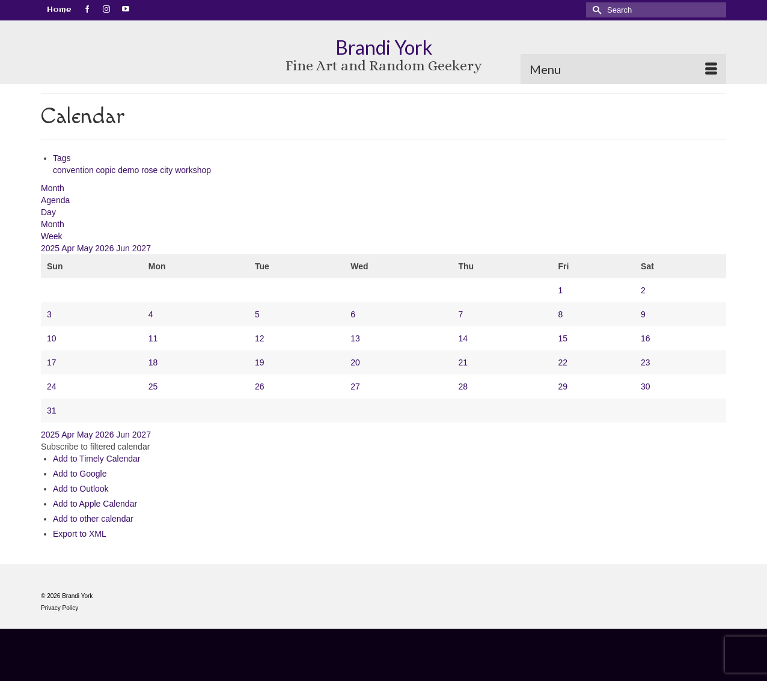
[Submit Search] (595, 9)
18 (153, 362)
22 (562, 362)
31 (52, 410)
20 (355, 362)
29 (562, 386)
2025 (51, 248)
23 (645, 362)
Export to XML (79, 534)
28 (463, 386)
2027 (141, 248)
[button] (95, 446)
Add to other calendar (93, 519)
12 (259, 338)
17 (52, 362)
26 (259, 386)
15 (562, 338)
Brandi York (383, 47)
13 (355, 338)
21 (463, 362)
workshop (193, 170)
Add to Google (80, 473)
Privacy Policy (59, 608)
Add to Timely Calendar (97, 458)
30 (645, 386)
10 (52, 338)
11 (153, 338)
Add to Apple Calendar (95, 503)
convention (74, 170)
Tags (62, 158)
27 (355, 386)
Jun (124, 248)
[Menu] (623, 69)
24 (52, 386)
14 (463, 338)
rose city (158, 170)
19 (259, 362)
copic (107, 170)
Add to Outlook (81, 488)
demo (129, 170)
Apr (69, 248)
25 (153, 386)
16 (645, 338)
